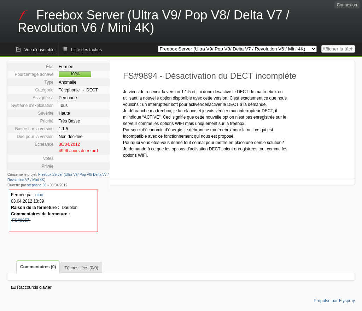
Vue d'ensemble (39, 49)
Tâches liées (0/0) (81, 267)
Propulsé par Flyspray (334, 300)
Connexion (347, 4)
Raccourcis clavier (31, 287)
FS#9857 (20, 220)
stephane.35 (37, 185)
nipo (39, 194)
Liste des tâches (86, 49)
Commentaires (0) (38, 266)
